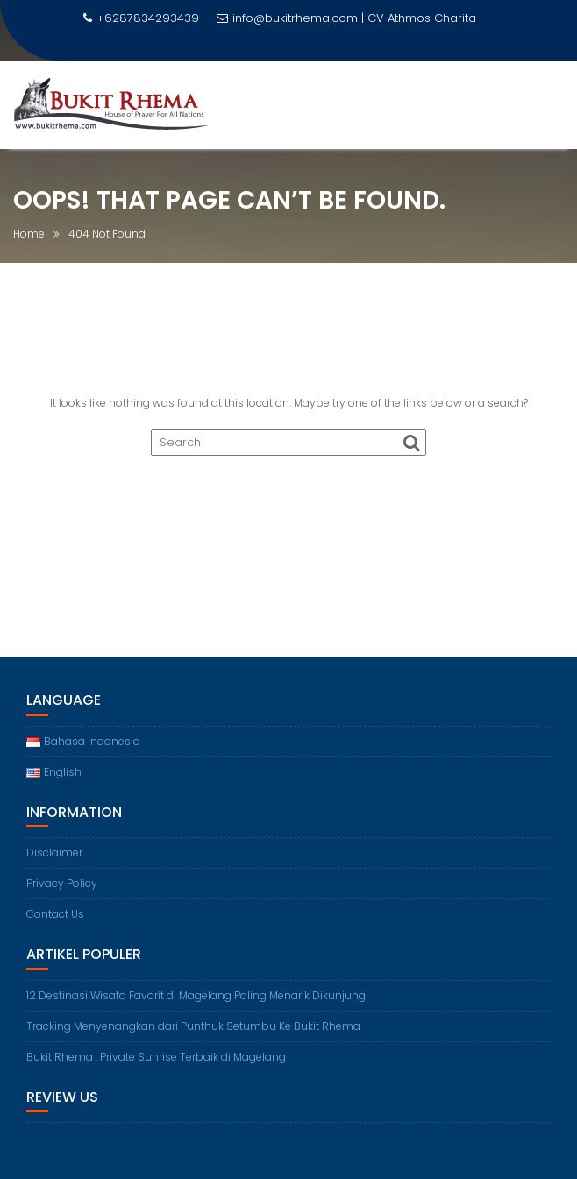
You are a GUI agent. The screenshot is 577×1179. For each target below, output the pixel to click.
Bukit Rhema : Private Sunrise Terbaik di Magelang (156, 1056)
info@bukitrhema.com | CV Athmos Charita (346, 18)
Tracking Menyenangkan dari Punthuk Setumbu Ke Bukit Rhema (193, 1026)
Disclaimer (54, 852)
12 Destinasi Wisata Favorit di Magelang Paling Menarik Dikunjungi (197, 995)
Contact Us (55, 913)
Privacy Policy (61, 883)
